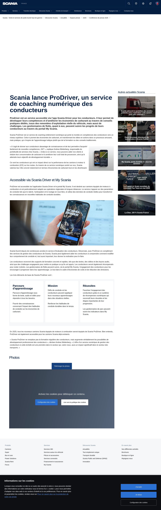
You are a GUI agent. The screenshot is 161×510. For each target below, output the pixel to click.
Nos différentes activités (130, 449)
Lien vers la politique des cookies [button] (75, 402)
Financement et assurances (53, 462)
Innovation (86, 462)
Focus (7, 465)
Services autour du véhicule (53, 452)
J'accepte (138, 487)
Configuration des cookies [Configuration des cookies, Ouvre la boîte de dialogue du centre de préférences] (138, 502)
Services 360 (48, 449)
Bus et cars (9, 455)
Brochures (125, 452)
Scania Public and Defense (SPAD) (95, 458)
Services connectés (50, 458)
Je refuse (139, 495)
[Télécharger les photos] (62, 366)
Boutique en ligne (128, 455)
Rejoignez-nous (127, 458)
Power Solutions (10, 458)
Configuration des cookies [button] (46, 402)
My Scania (47, 465)
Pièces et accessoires (51, 455)
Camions (8, 449)
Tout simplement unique (91, 452)
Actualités (86, 449)
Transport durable (89, 455)
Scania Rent (9, 462)
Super (7, 452)
